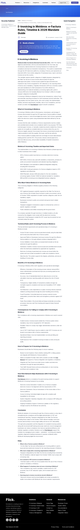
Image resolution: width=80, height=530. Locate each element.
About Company (51, 505)
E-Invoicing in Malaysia (35, 503)
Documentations (62, 508)
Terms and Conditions (68, 527)
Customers (45, 2)
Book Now (24, 51)
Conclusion (69, 67)
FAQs (67, 70)
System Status (62, 505)
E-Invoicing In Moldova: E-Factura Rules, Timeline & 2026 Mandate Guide (35, 22)
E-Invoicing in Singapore (36, 510)
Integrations (36, 2)
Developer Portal (63, 503)
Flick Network (34, 104)
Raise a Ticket (62, 510)
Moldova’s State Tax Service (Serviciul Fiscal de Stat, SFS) (34, 62)
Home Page (49, 503)
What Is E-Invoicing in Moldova (71, 28)
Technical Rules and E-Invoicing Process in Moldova (71, 44)
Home (19, 20)
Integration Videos (63, 512)
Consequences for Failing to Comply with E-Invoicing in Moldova (71, 54)
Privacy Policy (55, 527)
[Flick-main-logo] (3, 2)
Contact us (49, 508)
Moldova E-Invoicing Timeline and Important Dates (71, 33)
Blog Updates (50, 510)
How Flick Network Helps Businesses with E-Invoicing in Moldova (71, 63)
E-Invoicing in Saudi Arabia (36, 505)
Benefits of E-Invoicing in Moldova (71, 49)
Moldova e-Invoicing (27, 20)
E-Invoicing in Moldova (70, 24)
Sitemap (48, 512)
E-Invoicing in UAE (34, 508)
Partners (54, 2)
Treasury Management (35, 512)
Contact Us (75, 2)
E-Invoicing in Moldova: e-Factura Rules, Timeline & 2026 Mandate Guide (8, 26)
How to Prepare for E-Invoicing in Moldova (71, 58)
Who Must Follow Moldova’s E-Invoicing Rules (71, 38)
